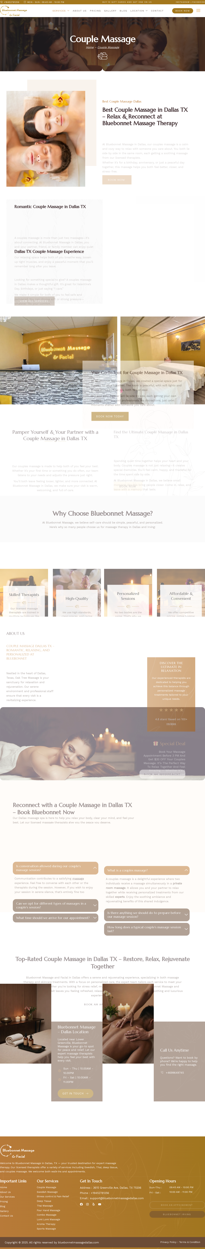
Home (90, 47)
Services (61, 10)
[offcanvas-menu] (198, 11)
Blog (123, 10)
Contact (157, 10)
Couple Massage (108, 47)
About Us (80, 10)
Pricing (95, 10)
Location (139, 10)
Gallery (110, 10)
